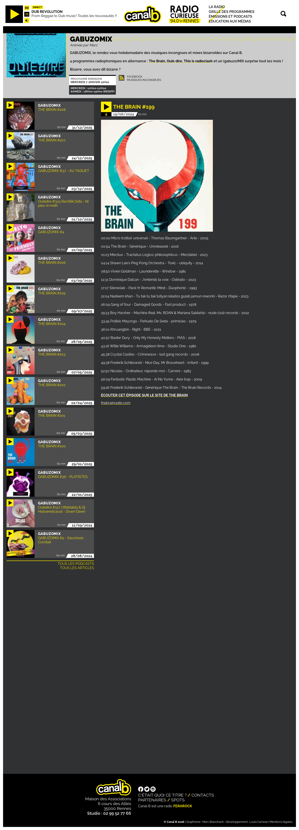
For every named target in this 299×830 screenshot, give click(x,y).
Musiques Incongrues (144, 80)
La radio (217, 7)
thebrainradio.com (115, 403)
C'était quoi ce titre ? (162, 795)
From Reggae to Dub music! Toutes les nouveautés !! (74, 16)
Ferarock (182, 806)
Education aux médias (230, 21)
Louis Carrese (258, 821)
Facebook (134, 76)
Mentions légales (281, 821)
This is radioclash (198, 61)
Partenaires (152, 799)
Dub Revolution (47, 12)
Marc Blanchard (212, 821)
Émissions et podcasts (230, 16)
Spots (178, 799)
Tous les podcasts (76, 564)
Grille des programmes (231, 12)
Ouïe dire (174, 61)
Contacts (202, 795)
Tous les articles (77, 568)
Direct (37, 7)
